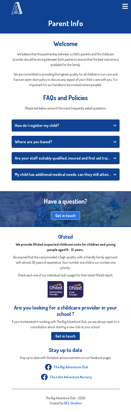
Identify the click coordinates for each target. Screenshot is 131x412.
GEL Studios (73, 403)
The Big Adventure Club (65, 367)
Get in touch (65, 215)
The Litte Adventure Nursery (65, 377)
